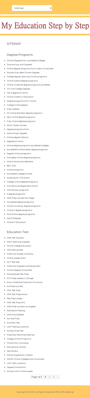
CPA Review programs (18, 190)
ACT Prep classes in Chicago (20, 278)
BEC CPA (11, 165)
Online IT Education (16, 222)
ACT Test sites (13, 262)
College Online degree (17, 105)
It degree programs (16, 194)
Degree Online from (16, 367)
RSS (57, 392)
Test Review (12, 351)
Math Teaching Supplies (18, 241)
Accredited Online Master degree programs (27, 149)
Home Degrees (14, 218)
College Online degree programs (22, 181)
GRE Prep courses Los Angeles (21, 306)
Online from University (18, 343)
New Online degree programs (21, 117)
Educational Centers (16, 347)
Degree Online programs (19, 153)
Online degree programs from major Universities (30, 68)
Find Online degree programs (21, 214)
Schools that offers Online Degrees (23, 72)
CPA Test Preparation (17, 294)
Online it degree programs (19, 210)
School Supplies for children (20, 355)
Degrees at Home (15, 141)
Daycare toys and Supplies (19, 64)
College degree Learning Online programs (27, 76)
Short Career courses (16, 125)
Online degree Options (17, 137)
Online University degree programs (23, 206)
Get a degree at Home (17, 92)
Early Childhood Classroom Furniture (24, 282)
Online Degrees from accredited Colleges (26, 60)
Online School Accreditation (20, 161)
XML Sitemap (67, 392)
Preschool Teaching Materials (20, 334)
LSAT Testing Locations (18, 326)
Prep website (13, 109)
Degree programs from (18, 129)
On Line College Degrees (18, 88)
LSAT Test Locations (16, 363)
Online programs (15, 169)
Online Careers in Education (20, 96)
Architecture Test (15, 286)
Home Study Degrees (17, 133)
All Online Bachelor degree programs (24, 113)
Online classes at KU (16, 258)
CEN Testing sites (15, 249)
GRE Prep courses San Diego (20, 198)
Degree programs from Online (21, 101)
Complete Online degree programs (23, 157)
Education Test (18, 232)
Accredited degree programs (20, 202)
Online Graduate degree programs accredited (28, 84)
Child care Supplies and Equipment (23, 266)
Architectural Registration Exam (22, 186)
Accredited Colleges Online (19, 173)
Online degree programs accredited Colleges (28, 145)
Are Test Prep (13, 318)
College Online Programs (19, 338)
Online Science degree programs (22, 80)
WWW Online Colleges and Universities (25, 359)
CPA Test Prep (13, 290)
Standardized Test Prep (18, 274)
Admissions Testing (16, 310)
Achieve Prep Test (15, 330)
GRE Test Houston (15, 237)
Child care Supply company (20, 254)
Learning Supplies (15, 314)
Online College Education (19, 245)
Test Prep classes (14, 298)
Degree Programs (20, 54)
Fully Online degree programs (21, 121)
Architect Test (13, 322)
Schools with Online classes (20, 371)
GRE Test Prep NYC (16, 302)
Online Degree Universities (19, 270)
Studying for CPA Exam (18, 177)
